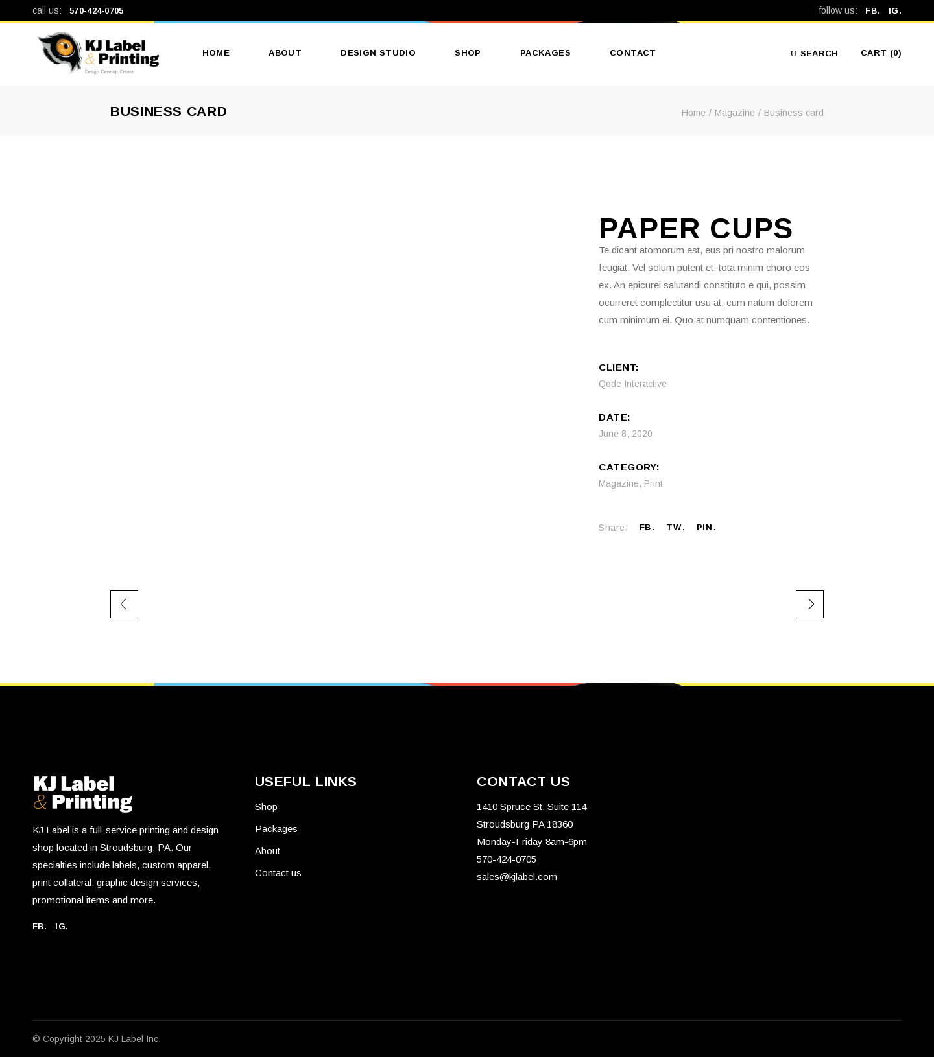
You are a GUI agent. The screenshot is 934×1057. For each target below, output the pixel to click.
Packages (276, 828)
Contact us (278, 872)
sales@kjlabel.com (517, 876)
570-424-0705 (96, 11)
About (267, 850)
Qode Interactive (633, 383)
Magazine (619, 483)
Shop (266, 806)
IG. (895, 11)
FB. (876, 11)
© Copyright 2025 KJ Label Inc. (96, 1039)
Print (653, 483)
